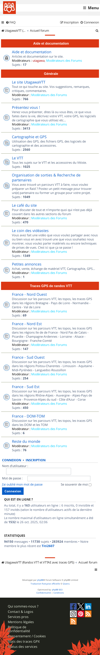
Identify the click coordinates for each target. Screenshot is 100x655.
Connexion (11, 460)
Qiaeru (66, 583)
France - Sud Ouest (28, 357)
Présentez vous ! (26, 107)
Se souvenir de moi (76, 484)
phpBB (40, 580)
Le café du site (24, 205)
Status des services (22, 647)
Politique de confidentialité (19, 629)
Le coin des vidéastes (30, 230)
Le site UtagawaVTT (28, 82)
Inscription (36, 460)
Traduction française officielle (45, 583)
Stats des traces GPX (24, 641)
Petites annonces (26, 264)
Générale (51, 73)
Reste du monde (26, 441)
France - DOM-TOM (28, 416)
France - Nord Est (27, 323)
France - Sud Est (25, 386)
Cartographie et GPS (29, 136)
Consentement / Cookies (27, 636)
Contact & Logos (20, 612)
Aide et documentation (51, 43)
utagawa (39, 60)
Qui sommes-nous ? (23, 606)
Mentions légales (21, 622)
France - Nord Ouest (29, 294)
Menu (93, 8)
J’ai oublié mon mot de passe (22, 484)
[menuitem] (11, 22)
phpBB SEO (57, 589)
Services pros (18, 617)
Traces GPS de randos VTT (51, 286)
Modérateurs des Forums (64, 60)
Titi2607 (48, 546)
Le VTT (17, 157)
